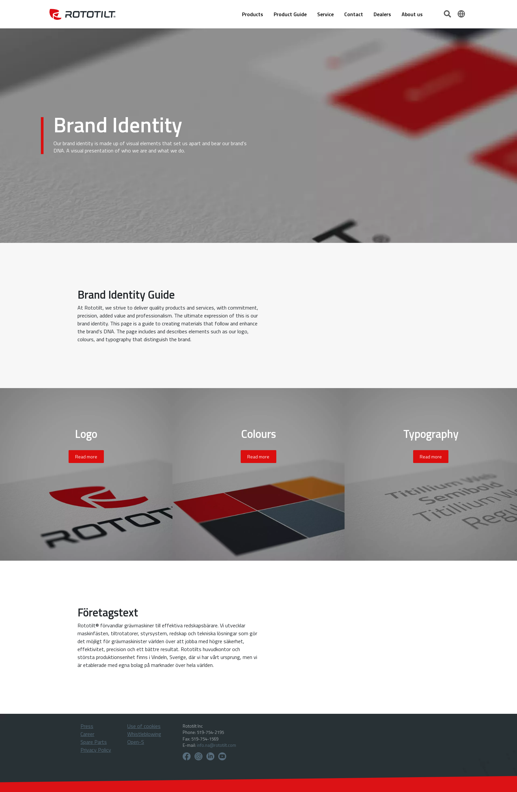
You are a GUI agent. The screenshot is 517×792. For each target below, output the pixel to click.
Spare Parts (93, 742)
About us (412, 14)
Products (252, 14)
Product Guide (290, 14)
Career (87, 734)
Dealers (382, 14)
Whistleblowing (144, 734)
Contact (353, 14)
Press (86, 726)
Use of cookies (144, 726)
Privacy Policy (95, 750)
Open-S (135, 742)
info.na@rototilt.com (216, 745)
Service (325, 14)
